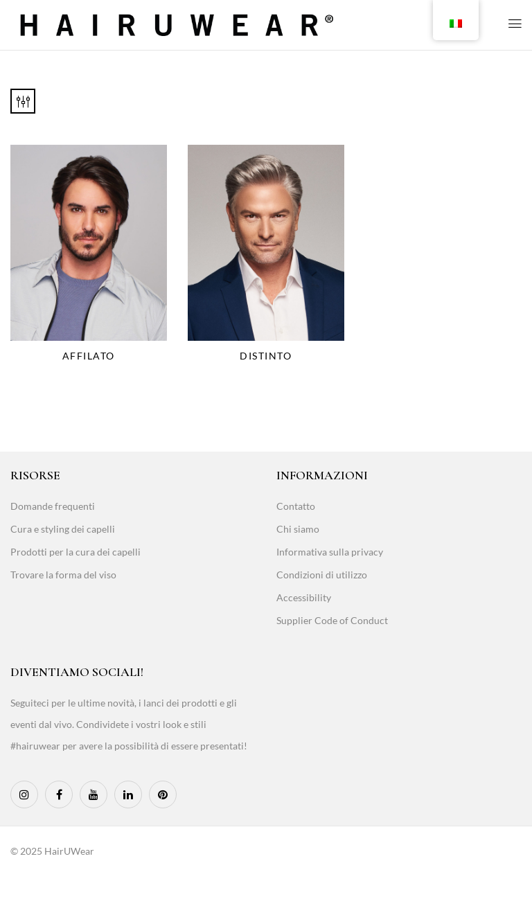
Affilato (88, 356)
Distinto (266, 356)
